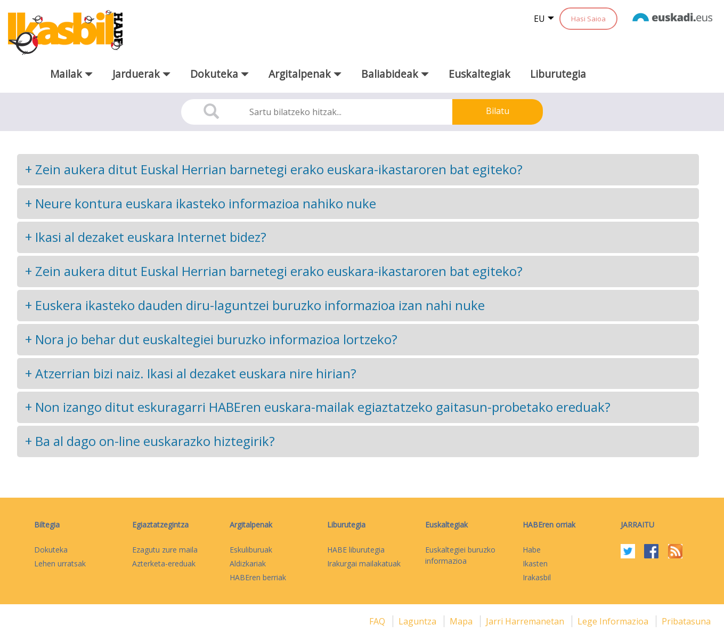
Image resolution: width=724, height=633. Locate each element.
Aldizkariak (248, 563)
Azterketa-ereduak (164, 563)
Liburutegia (558, 74)
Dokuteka (51, 550)
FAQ (378, 621)
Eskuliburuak (251, 550)
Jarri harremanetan (526, 621)
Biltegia (47, 525)
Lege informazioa (613, 621)
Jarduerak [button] (141, 74)
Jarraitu (637, 525)
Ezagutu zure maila (165, 550)
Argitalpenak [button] (305, 74)
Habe (532, 550)
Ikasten (535, 563)
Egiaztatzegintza (160, 525)
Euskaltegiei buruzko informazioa (460, 555)
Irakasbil (537, 577)
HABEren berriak (258, 577)
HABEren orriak (549, 525)
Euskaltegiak (479, 74)
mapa (462, 621)
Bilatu (497, 111)
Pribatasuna (686, 621)
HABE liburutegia (356, 550)
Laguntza (418, 621)
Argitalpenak (251, 525)
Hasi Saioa (588, 18)
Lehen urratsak (60, 563)
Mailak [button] (71, 74)
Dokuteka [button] (219, 74)
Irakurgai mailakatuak (364, 563)
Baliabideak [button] (395, 74)
